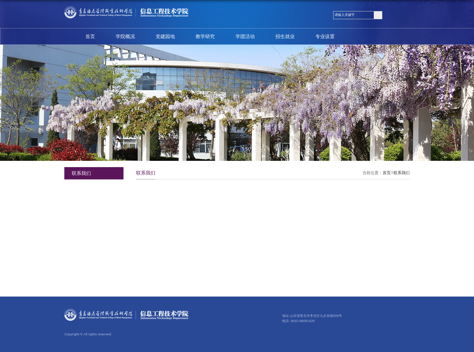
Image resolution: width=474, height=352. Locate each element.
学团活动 (245, 36)
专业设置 (325, 36)
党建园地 (165, 36)
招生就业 (285, 36)
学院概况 (125, 36)
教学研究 (205, 36)
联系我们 (401, 172)
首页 (90, 36)
